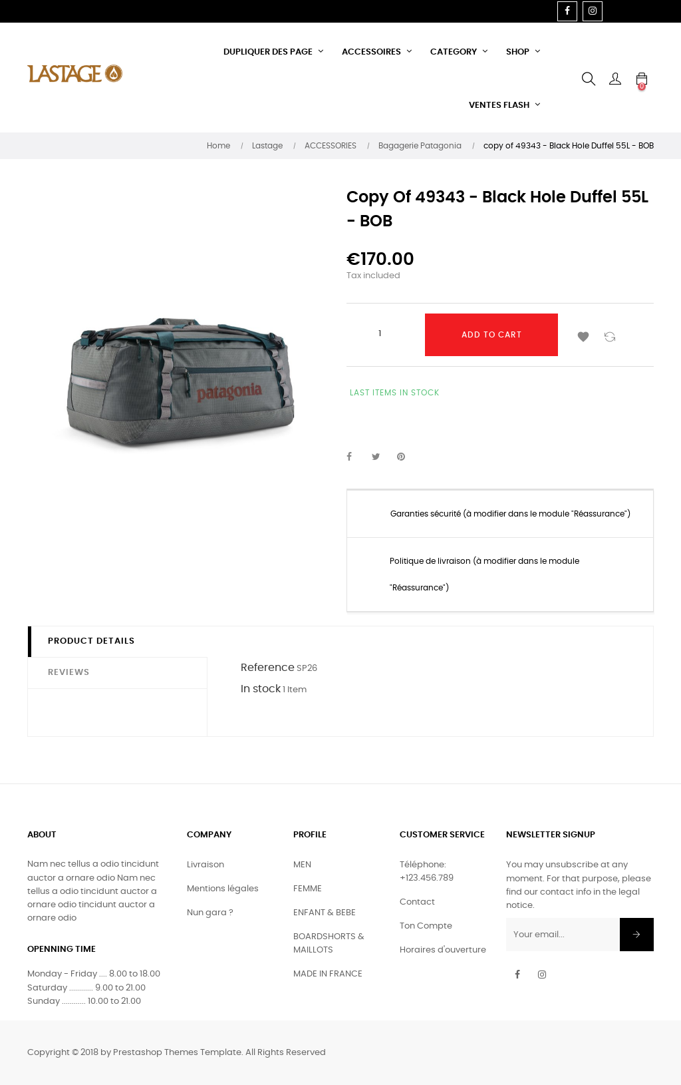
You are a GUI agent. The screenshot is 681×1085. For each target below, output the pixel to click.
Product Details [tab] (91, 641)
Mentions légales (223, 889)
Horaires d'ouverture (443, 950)
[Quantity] (379, 333)
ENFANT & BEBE (324, 913)
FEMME (307, 889)
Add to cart (492, 335)
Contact (417, 902)
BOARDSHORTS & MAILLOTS (328, 944)
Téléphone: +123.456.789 (427, 872)
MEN (302, 865)
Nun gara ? (210, 913)
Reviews (69, 672)
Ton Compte (426, 926)
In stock (261, 689)
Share (356, 457)
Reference (268, 667)
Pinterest (407, 457)
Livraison (205, 865)
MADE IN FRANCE (327, 974)
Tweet (382, 457)
